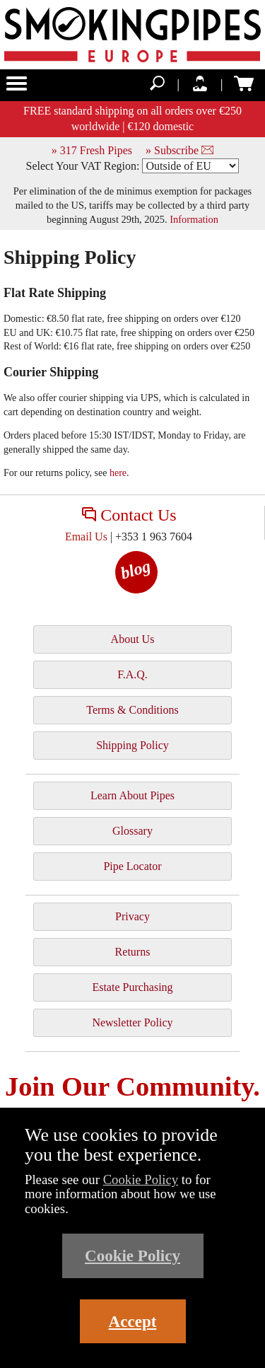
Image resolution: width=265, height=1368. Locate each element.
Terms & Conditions (132, 710)
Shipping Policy (132, 745)
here (118, 473)
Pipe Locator (132, 866)
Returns (133, 952)
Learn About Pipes (132, 795)
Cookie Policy (141, 1179)
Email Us (86, 537)
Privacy (132, 916)
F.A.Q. (132, 674)
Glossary (132, 831)
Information (194, 219)
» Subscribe (179, 150)
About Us (133, 639)
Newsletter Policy (132, 1022)
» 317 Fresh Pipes (92, 150)
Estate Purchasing (132, 987)
